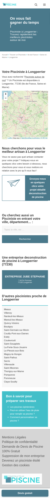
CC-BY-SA (43, 138)
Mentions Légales (14, 437)
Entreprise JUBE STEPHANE (25, 276)
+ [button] (6, 94)
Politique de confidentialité (20, 442)
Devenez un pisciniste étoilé (21, 460)
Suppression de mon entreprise (23, 456)
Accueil (5, 55)
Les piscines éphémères (22, 407)
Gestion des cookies (16, 465)
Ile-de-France (33, 55)
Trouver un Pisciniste (18, 55)
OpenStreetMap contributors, (30, 138)
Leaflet (10, 138)
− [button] (6, 98)
